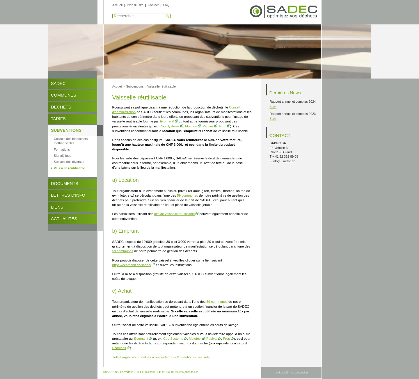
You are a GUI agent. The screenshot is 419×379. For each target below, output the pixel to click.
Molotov (191, 126)
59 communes (187, 195)
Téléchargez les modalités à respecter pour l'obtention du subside (161, 357)
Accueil (117, 5)
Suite (273, 106)
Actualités (64, 218)
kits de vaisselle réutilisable (174, 214)
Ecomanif (167, 121)
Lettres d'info (68, 195)
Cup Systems (169, 126)
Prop (222, 126)
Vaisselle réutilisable (69, 168)
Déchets (61, 107)
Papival (208, 126)
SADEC (58, 83)
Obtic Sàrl (281, 372)
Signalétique (62, 155)
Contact (153, 5)
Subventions (66, 130)
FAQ (166, 5)
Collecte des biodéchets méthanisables (71, 141)
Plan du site (135, 5)
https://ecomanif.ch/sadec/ (131, 265)
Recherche (168, 16)
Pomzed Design (298, 372)
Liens (57, 207)
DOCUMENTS (64, 183)
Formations (62, 149)
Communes (63, 95)
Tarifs (58, 118)
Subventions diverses (69, 161)
